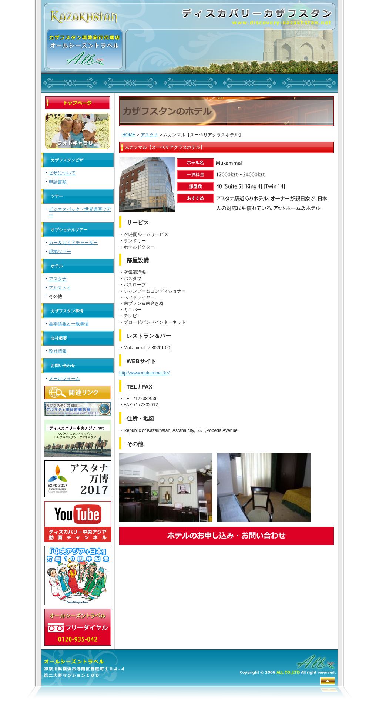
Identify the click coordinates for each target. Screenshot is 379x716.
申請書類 (58, 181)
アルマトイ (60, 287)
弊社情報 (58, 351)
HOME (128, 134)
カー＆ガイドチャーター (73, 242)
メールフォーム (64, 378)
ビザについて (62, 173)
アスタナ (58, 279)
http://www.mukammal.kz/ (144, 373)
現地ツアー (60, 251)
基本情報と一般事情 (69, 323)
